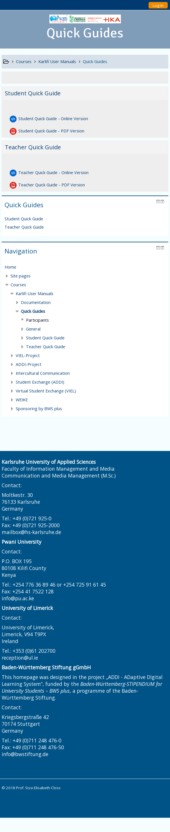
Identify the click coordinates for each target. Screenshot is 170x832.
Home (10, 267)
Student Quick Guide (33, 93)
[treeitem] (85, 267)
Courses (18, 284)
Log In (158, 5)
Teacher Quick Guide (33, 147)
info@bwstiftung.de (25, 754)
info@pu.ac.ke (18, 598)
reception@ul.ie (20, 657)
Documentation (36, 302)
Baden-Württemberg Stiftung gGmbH (46, 667)
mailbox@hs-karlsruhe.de (31, 532)
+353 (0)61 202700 (34, 650)
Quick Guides (33, 311)
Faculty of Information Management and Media (58, 468)
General (33, 329)
